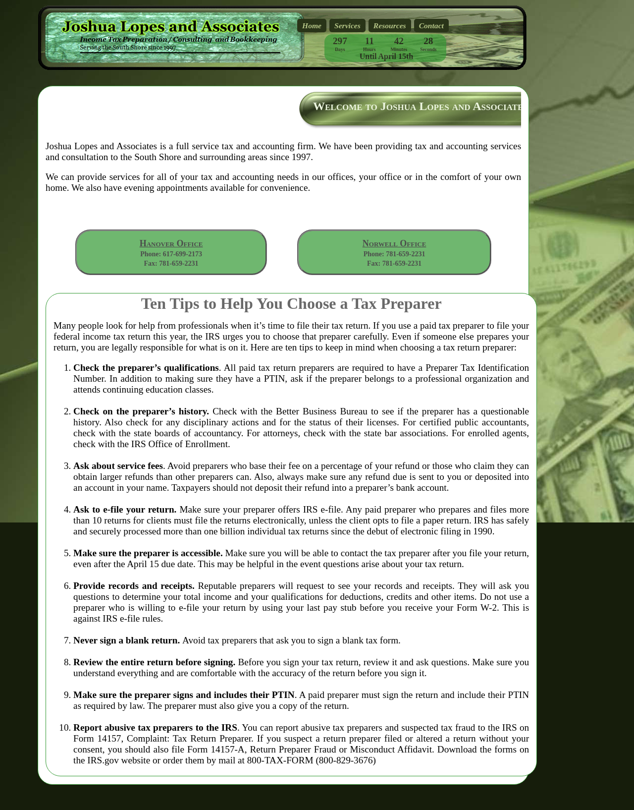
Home (311, 25)
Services (347, 25)
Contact (431, 25)
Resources (389, 25)
